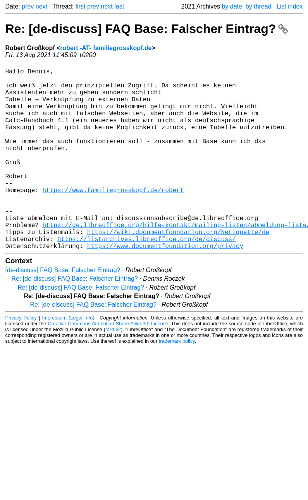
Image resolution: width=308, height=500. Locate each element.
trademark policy (177, 381)
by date (232, 6)
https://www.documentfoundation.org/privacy (165, 286)
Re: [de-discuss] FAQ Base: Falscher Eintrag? (146, 29)
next (41, 6)
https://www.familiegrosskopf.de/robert (113, 218)
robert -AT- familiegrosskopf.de (105, 48)
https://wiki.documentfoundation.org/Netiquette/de (178, 269)
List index (290, 6)
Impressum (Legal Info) (68, 358)
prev (28, 6)
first (81, 6)
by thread (259, 6)
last (119, 6)
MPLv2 (113, 370)
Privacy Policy (21, 358)
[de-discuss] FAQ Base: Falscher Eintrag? (62, 310)
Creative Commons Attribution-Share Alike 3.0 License (108, 364)
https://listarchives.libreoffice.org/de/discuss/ (146, 277)
